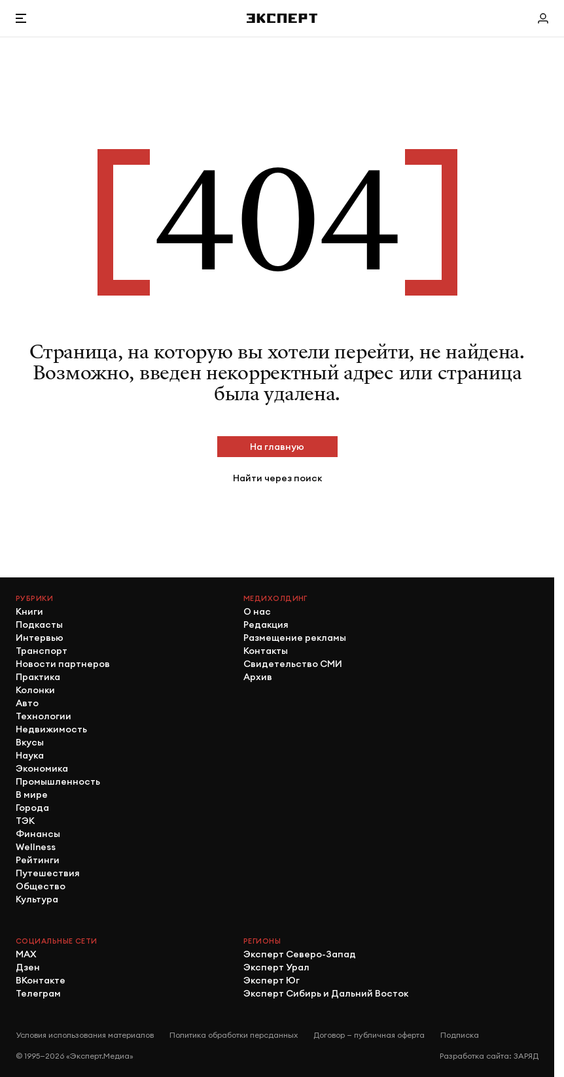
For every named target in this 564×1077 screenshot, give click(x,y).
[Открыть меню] (21, 18)
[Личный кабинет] (543, 18)
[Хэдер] (282, 18)
